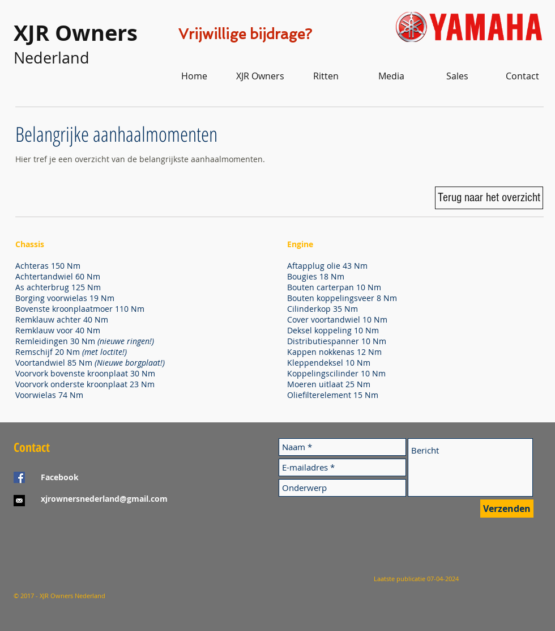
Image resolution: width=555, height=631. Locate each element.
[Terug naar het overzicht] (489, 198)
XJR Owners (76, 33)
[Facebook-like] (84, 543)
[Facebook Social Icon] (19, 477)
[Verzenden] (506, 508)
